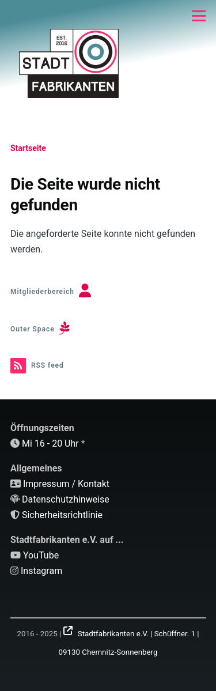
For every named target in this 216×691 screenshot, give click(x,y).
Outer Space (32, 329)
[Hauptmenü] (198, 15)
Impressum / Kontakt (66, 483)
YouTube (41, 555)
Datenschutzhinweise (65, 499)
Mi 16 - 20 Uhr (50, 443)
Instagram (41, 570)
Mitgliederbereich (42, 292)
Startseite (28, 148)
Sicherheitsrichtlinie (62, 514)
